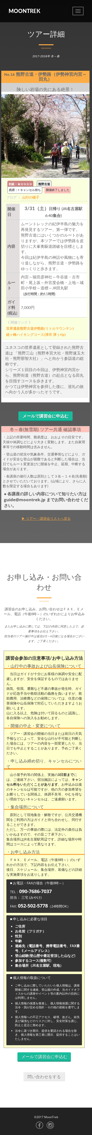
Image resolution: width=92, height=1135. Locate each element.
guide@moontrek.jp (25, 499)
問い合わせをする (44, 1076)
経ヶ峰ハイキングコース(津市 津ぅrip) (36, 334)
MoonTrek (24, 11)
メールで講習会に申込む (45, 416)
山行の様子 (30, 197)
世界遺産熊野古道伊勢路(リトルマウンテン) (40, 328)
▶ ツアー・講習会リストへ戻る (46, 518)
